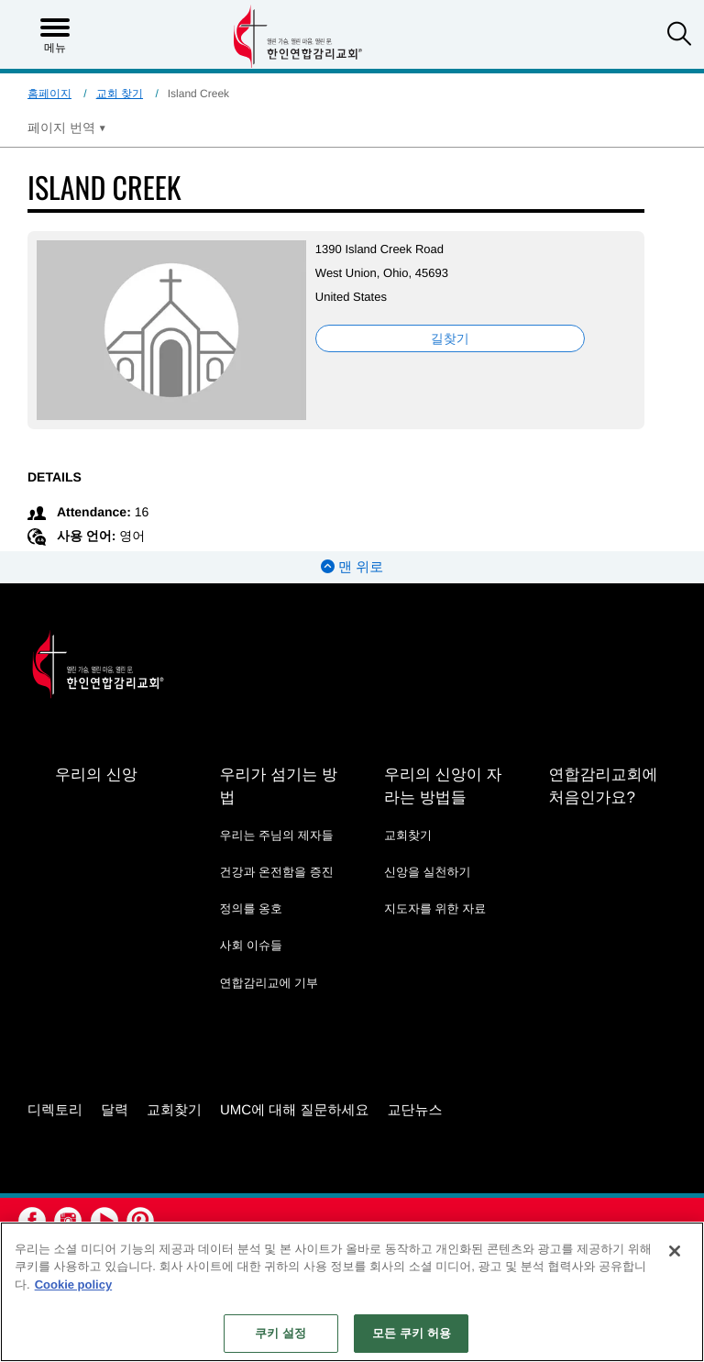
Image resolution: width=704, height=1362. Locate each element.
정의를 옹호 (250, 908)
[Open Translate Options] (67, 127)
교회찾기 (408, 835)
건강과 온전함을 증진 (276, 872)
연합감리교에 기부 (268, 983)
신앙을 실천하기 (427, 872)
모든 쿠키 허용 (411, 1333)
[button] (679, 35)
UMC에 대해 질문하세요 (294, 1110)
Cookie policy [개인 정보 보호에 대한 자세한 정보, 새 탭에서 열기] (74, 1284)
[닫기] (674, 1251)
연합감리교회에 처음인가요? (602, 786)
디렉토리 (55, 1110)
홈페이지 (50, 93)
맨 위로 (352, 567)
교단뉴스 (415, 1110)
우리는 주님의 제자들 (276, 835)
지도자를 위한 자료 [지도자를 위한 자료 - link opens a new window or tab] (435, 908)
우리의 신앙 (96, 774)
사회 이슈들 (250, 945)
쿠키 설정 (280, 1333)
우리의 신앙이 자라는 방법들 (442, 786)
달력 (114, 1110)
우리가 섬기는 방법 (277, 786)
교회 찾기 (119, 93)
